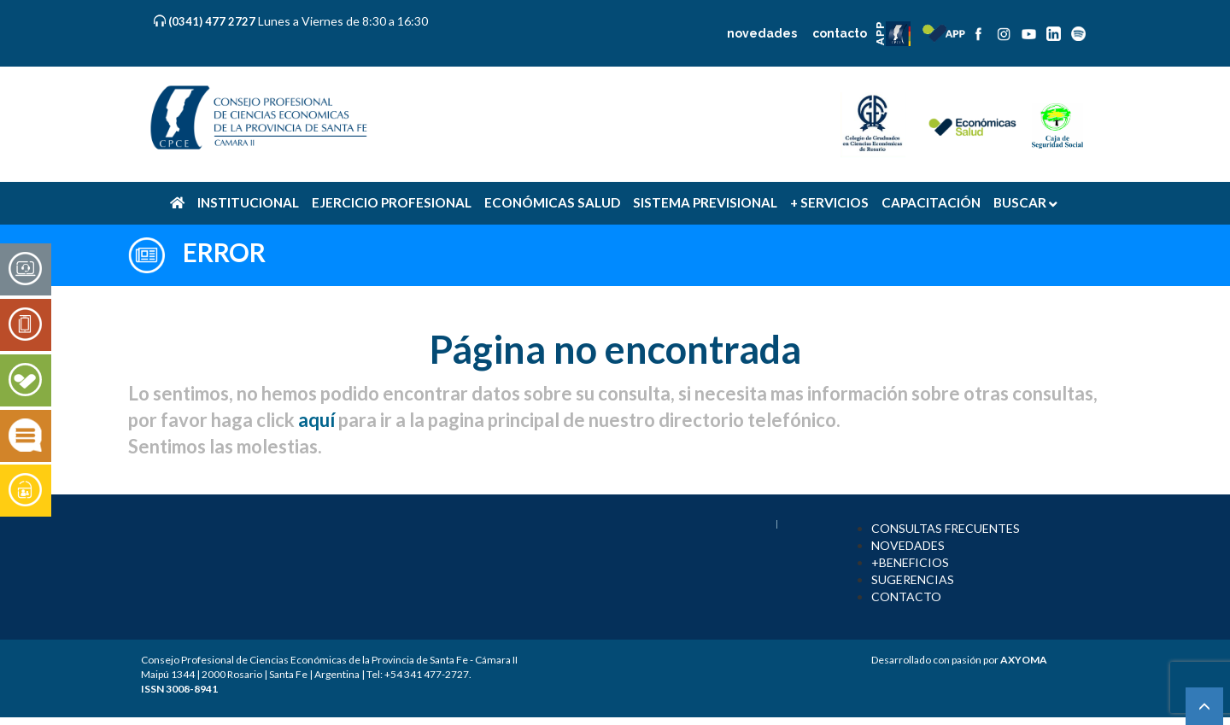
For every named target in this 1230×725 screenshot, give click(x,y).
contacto (839, 33)
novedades (762, 33)
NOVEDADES (908, 545)
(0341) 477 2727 (213, 21)
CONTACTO (906, 596)
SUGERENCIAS (912, 579)
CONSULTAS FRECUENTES (945, 528)
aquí (316, 419)
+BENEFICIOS (910, 562)
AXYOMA (1023, 659)
